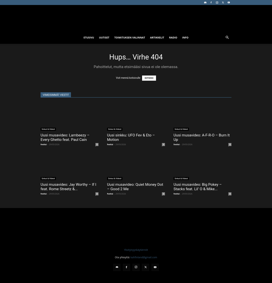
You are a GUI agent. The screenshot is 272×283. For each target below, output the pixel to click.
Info (185, 37)
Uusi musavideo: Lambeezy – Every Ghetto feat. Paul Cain (65, 137)
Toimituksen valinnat (129, 37)
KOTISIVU (149, 78)
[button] (227, 38)
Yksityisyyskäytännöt (136, 249)
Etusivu (89, 37)
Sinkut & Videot (48, 129)
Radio (173, 37)
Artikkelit (157, 37)
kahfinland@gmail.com (144, 257)
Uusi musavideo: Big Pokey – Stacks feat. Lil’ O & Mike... (198, 186)
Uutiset (104, 37)
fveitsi (44, 144)
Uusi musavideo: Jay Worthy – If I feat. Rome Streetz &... (68, 186)
